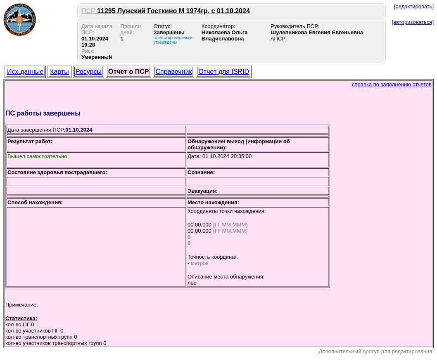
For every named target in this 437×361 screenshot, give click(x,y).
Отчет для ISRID (223, 71)
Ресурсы (89, 71)
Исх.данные (25, 71)
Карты (59, 71)
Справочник (173, 71)
